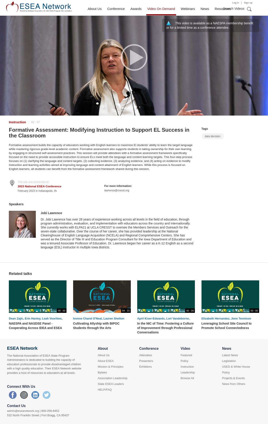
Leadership (188, 372)
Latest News (230, 355)
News (205, 9)
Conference (116, 9)
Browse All (187, 378)
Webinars (188, 9)
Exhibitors (145, 366)
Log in (235, 2)
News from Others (233, 384)
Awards (136, 9)
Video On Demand (161, 9)
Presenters (146, 361)
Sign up (248, 2)
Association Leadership (112, 378)
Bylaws (102, 372)
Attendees (145, 355)
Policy (184, 361)
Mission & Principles (110, 366)
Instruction (17, 122)
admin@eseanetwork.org (23, 411)
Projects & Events (233, 378)
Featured (186, 355)
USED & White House (236, 366)
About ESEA (106, 361)
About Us (95, 9)
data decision (212, 136)
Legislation (229, 361)
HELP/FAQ (105, 389)
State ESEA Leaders (111, 384)
